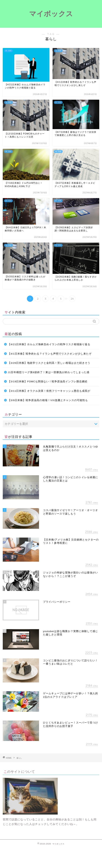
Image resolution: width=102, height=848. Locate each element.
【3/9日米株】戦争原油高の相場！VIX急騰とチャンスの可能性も (48, 400)
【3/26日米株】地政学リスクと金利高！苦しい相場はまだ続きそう (49, 363)
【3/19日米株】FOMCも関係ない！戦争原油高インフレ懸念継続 (47, 381)
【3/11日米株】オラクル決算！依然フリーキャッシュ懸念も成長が (49, 391)
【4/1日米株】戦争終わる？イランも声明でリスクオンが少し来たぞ (50, 353)
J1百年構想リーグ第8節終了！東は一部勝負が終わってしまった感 (48, 372)
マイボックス (51, 13)
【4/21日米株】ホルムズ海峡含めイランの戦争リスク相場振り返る (49, 344)
